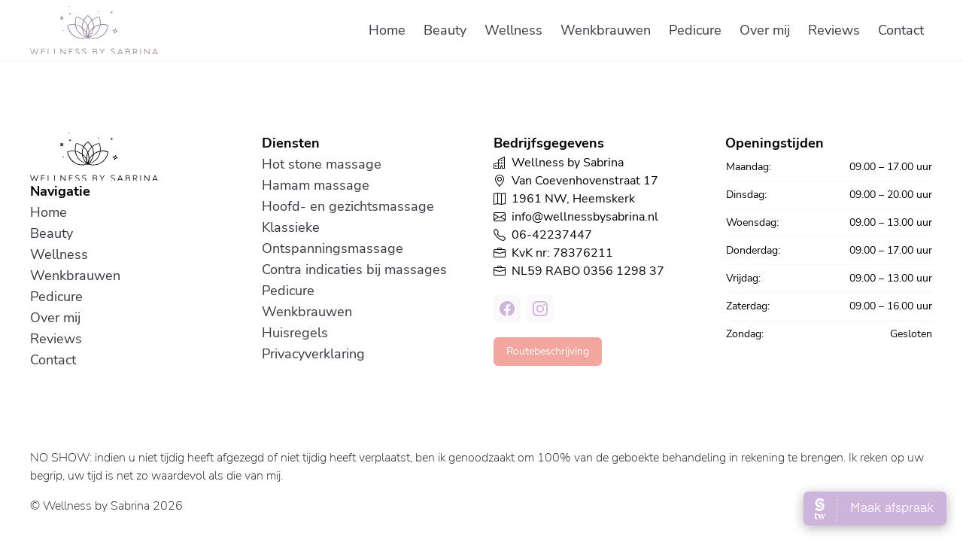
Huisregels (295, 333)
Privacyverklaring (313, 354)
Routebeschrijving (547, 351)
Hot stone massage (321, 164)
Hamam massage (315, 185)
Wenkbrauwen (605, 30)
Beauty (445, 30)
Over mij (765, 30)
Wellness (513, 30)
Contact (901, 30)
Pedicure (695, 30)
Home (387, 30)
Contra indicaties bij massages (354, 269)
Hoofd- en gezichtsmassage (348, 206)
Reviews (834, 30)
